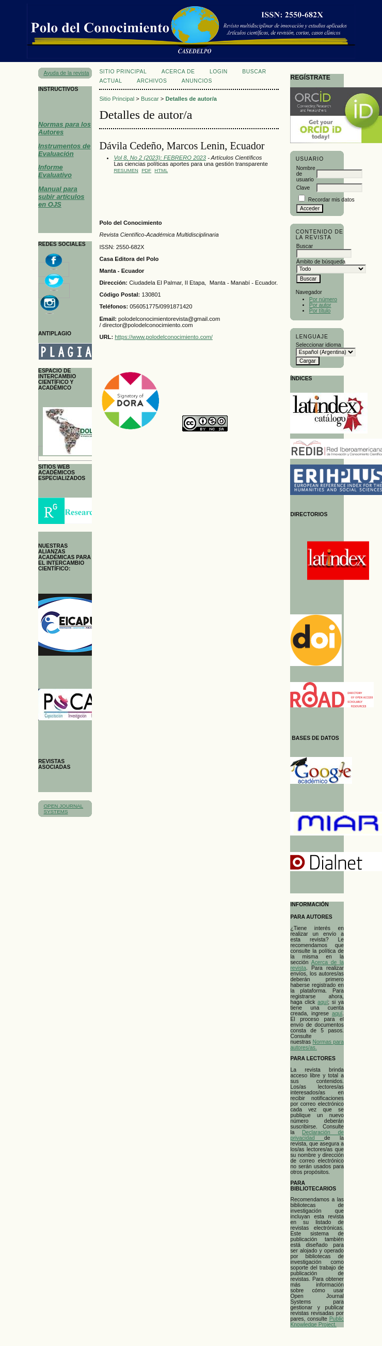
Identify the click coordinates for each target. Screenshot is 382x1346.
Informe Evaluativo (55, 171)
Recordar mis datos (331, 200)
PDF (146, 170)
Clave (303, 188)
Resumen (126, 170)
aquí (337, 1013)
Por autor (320, 305)
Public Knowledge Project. (317, 1321)
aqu (321, 1002)
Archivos (152, 81)
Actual (110, 81)
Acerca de (178, 71)
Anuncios (197, 81)
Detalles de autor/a (191, 99)
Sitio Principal (123, 71)
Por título (320, 311)
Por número (323, 299)
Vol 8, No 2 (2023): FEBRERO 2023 (160, 157)
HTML (161, 170)
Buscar (254, 71)
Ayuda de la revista (66, 73)
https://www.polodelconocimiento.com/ (164, 337)
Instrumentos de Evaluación (64, 150)
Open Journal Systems (63, 808)
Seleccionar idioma (318, 345)
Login (219, 71)
